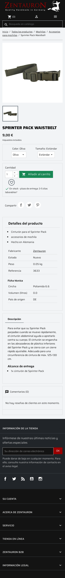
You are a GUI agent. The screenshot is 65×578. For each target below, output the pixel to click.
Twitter (14, 479)
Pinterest (37, 205)
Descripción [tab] (14, 319)
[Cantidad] (9, 174)
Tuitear (29, 205)
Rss (22, 479)
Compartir (21, 205)
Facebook (5, 479)
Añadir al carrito (36, 174)
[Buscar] (32, 24)
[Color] (18, 155)
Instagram (40, 479)
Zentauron (39, 251)
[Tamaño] (46, 155)
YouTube (31, 479)
